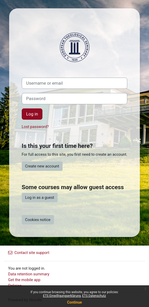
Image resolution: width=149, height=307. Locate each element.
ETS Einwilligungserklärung (62, 296)
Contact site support (28, 252)
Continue (74, 302)
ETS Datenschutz (94, 296)
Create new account (42, 166)
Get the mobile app (24, 279)
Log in (32, 114)
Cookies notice (38, 219)
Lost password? (35, 126)
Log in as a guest (39, 197)
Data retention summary (28, 274)
